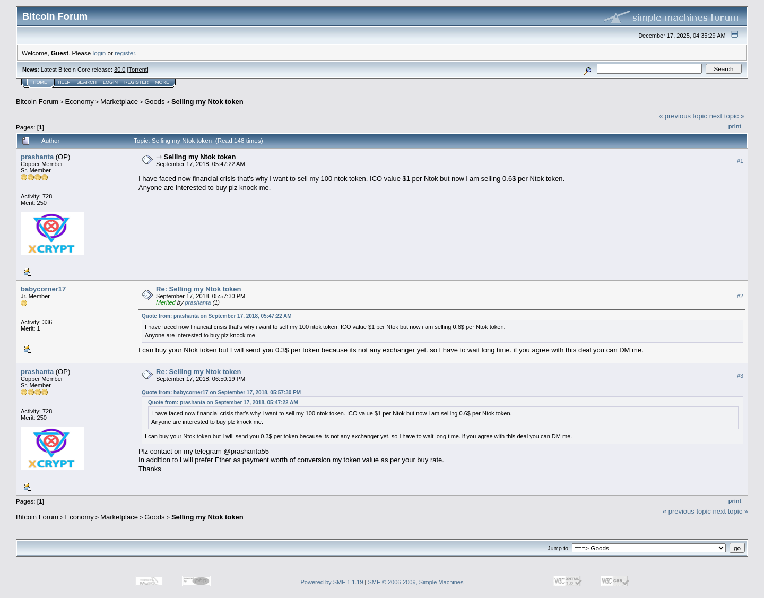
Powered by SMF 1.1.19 (332, 582)
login (99, 52)
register (125, 52)
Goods (154, 102)
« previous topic (683, 116)
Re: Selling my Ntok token (198, 289)
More (162, 82)
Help (64, 82)
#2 (740, 296)
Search (87, 82)
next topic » (727, 116)
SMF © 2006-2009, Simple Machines (416, 582)
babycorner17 (43, 289)
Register (136, 82)
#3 (740, 375)
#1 (740, 161)
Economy (79, 102)
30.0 (119, 69)
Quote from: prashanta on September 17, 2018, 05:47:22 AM (217, 316)
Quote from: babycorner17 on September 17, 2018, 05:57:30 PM (221, 392)
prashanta (37, 157)
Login (110, 82)
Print (734, 126)
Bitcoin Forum (37, 102)
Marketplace (119, 102)
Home (40, 82)
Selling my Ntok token (207, 102)
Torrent (138, 69)
